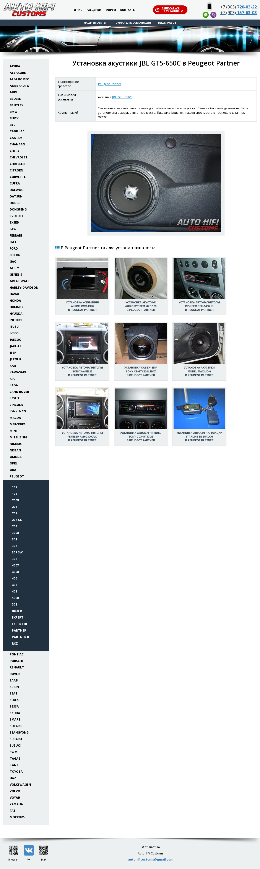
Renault (17, 667)
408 (14, 591)
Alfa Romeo (19, 79)
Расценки (93, 10)
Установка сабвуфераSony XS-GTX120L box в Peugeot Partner (140, 371)
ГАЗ (13, 810)
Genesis (16, 274)
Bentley (16, 105)
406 (14, 578)
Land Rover (19, 392)
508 (14, 604)
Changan (17, 144)
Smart (15, 719)
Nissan (15, 450)
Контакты (127, 10)
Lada (14, 385)
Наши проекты (95, 23)
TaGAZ (15, 758)
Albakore (18, 73)
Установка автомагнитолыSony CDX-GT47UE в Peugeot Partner (140, 436)
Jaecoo (15, 339)
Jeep (13, 353)
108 (14, 494)
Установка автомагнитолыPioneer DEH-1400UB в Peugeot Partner (199, 306)
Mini (13, 431)
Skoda (15, 713)
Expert (17, 617)
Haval (15, 294)
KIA (12, 379)
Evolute (17, 216)
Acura (15, 66)
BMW (14, 112)
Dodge (15, 203)
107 (14, 487)
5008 (15, 598)
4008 (15, 572)
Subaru (16, 739)
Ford (14, 248)
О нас (78, 10)
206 (14, 507)
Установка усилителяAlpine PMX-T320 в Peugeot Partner (82, 306)
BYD (13, 125)
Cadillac (17, 131)
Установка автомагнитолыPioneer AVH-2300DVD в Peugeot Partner (82, 436)
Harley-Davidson (24, 287)
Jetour (15, 359)
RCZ (15, 643)
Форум (111, 10)
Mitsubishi (18, 437)
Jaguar (15, 346)
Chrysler (17, 164)
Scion (14, 687)
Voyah (15, 797)
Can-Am (16, 138)
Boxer (17, 611)
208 (14, 526)
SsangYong (19, 732)
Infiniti (16, 320)
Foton (15, 255)
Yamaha (16, 804)
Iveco (14, 333)
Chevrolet (19, 157)
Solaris (16, 726)
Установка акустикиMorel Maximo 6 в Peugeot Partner (199, 371)
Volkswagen (20, 784)
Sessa (14, 706)
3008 (15, 533)
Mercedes (18, 424)
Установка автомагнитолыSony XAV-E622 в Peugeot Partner (82, 371)
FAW (13, 229)
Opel (14, 463)
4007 (15, 565)
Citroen (16, 170)
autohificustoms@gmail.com (150, 859)
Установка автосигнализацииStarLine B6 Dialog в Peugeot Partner (199, 436)
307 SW (17, 552)
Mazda (15, 418)
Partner (19, 630)
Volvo (15, 791)
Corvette (18, 177)
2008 (15, 500)
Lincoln (16, 405)
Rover (15, 674)
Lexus (14, 398)
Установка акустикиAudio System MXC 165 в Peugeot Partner (141, 306)
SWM (13, 752)
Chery (14, 151)
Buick (14, 118)
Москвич (17, 817)
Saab (14, 680)
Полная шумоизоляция (132, 23)
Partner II (20, 637)
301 (14, 539)
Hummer (16, 307)
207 (14, 513)
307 (14, 546)
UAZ (13, 778)
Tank (14, 765)
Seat (14, 693)
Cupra (15, 183)
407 (14, 585)
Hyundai (16, 313)
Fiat (13, 242)
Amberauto (19, 86)
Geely (14, 268)
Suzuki (15, 745)
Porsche (17, 661)
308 (14, 559)
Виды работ (167, 23)
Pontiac (17, 654)
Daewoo (17, 190)
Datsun (16, 196)
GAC (13, 261)
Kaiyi (13, 366)
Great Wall (19, 281)
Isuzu (14, 326)
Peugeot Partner (109, 84)
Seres (14, 700)
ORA (13, 470)
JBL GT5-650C (122, 97)
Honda (15, 300)
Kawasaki (18, 372)
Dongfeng (18, 209)
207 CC (17, 520)
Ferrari (16, 235)
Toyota (16, 771)
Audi (13, 92)
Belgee (15, 99)
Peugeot (17, 476)
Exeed (14, 222)
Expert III (19, 624)
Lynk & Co (18, 411)
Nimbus (16, 444)
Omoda (16, 457)
